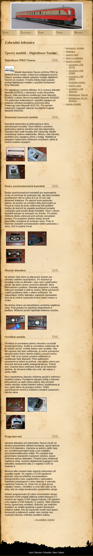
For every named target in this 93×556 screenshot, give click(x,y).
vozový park (72, 55)
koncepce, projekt (75, 48)
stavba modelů (73, 104)
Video (58, 32)
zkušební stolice (77, 82)
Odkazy (61, 552)
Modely (76, 32)
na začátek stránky (45, 520)
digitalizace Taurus (78, 95)
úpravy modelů (73, 61)
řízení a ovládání (74, 58)
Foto (40, 32)
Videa (54, 552)
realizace (70, 51)
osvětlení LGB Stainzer (76, 90)
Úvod (4, 32)
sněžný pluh (75, 86)
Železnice (22, 32)
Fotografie (47, 552)
